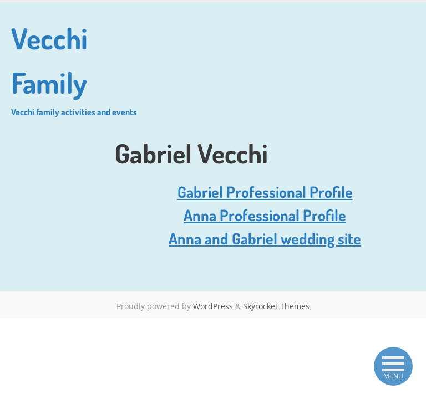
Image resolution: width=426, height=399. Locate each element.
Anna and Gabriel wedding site (265, 238)
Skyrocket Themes (276, 306)
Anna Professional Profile (265, 215)
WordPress (213, 306)
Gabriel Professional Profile (265, 192)
